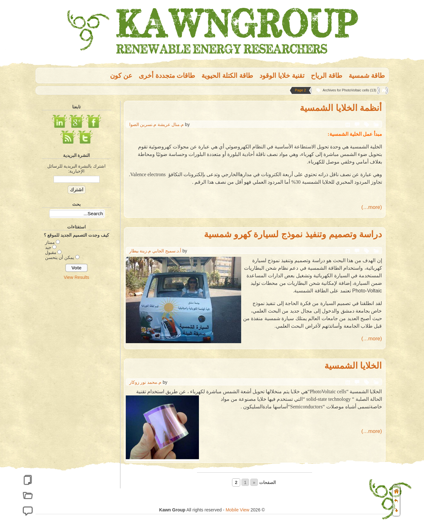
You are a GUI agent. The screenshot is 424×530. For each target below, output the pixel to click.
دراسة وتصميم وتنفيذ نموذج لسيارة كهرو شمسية (293, 234)
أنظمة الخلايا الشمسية (341, 108)
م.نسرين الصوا (143, 124)
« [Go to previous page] (254, 482)
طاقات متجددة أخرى (167, 75)
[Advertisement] (76, 382)
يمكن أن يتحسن (59, 257)
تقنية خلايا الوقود (282, 75)
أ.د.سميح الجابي (166, 250)
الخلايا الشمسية (353, 366)
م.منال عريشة (171, 124)
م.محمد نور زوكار (145, 382)
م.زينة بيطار (140, 250)
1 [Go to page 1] (245, 482)
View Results (76, 277)
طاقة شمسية (367, 75)
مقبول (50, 252)
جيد (48, 247)
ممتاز (50, 242)
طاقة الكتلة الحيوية (227, 75)
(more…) (371, 207)
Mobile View (237, 509)
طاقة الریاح (326, 75)
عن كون (121, 75)
